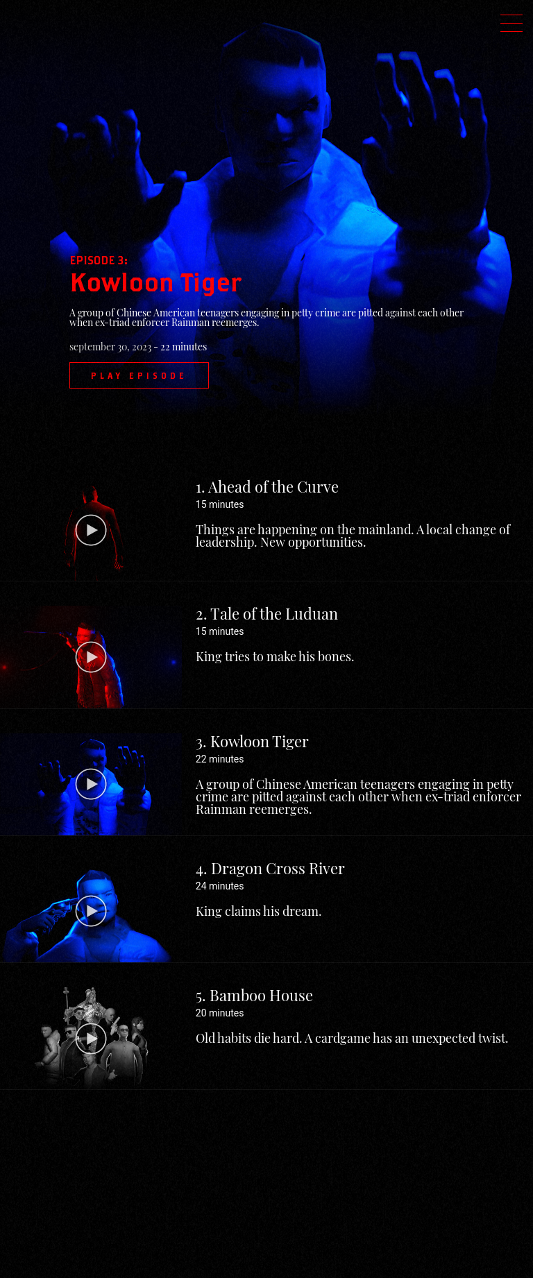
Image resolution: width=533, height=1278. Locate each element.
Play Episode (139, 375)
